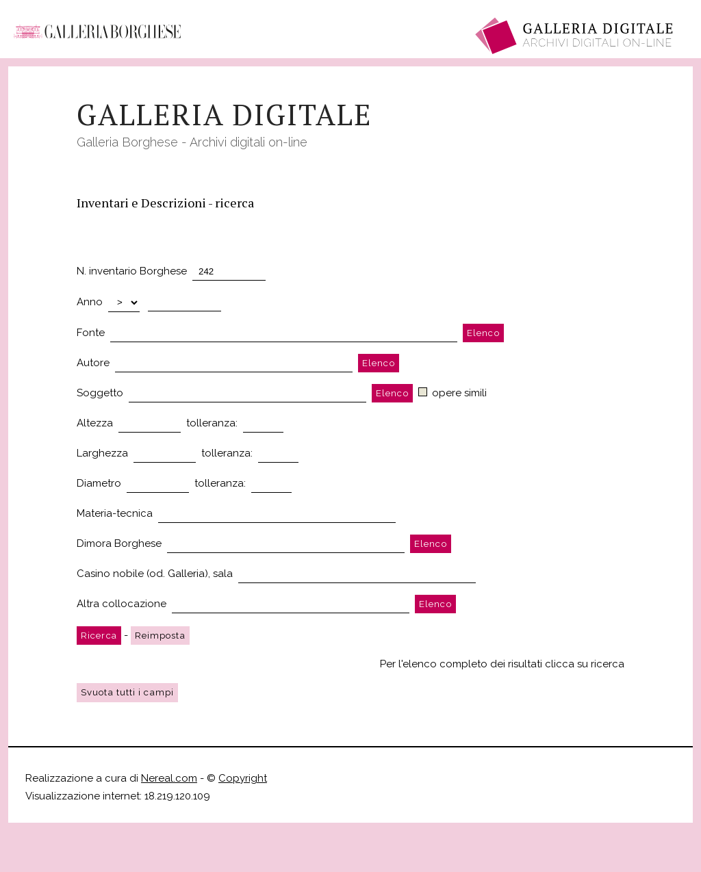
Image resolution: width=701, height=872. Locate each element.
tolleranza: (212, 423)
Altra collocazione (121, 604)
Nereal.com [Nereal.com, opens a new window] (169, 778)
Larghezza (102, 453)
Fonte (91, 332)
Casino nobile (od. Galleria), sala (155, 573)
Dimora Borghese (119, 543)
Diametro (99, 483)
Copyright (242, 778)
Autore (93, 363)
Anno (90, 302)
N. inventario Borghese (132, 271)
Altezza (95, 423)
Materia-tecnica (115, 513)
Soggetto (100, 393)
